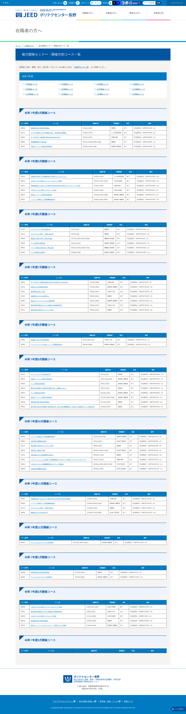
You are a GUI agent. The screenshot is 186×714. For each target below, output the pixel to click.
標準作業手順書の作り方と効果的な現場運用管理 (46, 305)
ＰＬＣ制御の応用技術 (38, 252)
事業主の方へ (135, 13)
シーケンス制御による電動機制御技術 (43, 199)
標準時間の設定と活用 (38, 291)
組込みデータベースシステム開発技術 (43, 301)
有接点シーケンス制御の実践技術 (41, 146)
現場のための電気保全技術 (39, 287)
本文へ (7, 3)
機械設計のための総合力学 (39, 512)
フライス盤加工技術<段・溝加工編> (42, 247)
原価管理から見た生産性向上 (40, 296)
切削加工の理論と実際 (38, 450)
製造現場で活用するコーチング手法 (42, 310)
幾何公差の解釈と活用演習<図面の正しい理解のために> (49, 388)
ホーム (18, 46)
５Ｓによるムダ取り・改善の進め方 (42, 234)
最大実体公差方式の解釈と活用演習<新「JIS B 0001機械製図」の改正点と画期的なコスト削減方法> (63, 406)
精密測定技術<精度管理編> (39, 621)
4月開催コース (31, 84)
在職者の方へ (111, 13)
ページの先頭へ (178, 709)
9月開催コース (67, 89)
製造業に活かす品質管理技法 (40, 340)
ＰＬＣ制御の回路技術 (38, 243)
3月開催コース (138, 94)
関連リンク (128, 701)
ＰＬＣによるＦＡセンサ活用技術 (41, 577)
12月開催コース (32, 94)
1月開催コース (67, 94)
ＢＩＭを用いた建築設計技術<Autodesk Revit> (46, 137)
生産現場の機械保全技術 (38, 441)
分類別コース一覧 (81, 67)
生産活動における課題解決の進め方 (42, 455)
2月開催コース (103, 94)
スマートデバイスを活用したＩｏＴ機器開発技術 (46, 344)
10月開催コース (103, 89)
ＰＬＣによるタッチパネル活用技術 (42, 542)
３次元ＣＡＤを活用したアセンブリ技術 (43, 190)
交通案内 (71, 3)
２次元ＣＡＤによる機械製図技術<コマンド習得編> (47, 464)
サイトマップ (177, 3)
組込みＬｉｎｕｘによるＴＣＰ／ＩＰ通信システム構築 (48, 625)
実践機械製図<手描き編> (39, 142)
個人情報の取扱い (87, 701)
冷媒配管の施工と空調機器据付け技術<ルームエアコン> (49, 176)
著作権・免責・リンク (110, 701)
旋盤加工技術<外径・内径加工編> (41, 238)
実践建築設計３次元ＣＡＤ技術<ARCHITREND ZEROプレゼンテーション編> (55, 185)
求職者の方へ (88, 13)
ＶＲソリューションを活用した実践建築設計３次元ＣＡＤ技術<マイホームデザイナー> (58, 459)
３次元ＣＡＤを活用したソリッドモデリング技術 (46, 181)
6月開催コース (103, 84)
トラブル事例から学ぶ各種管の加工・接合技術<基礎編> (49, 132)
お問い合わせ (58, 3)
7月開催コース (138, 84)
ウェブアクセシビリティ (64, 701)
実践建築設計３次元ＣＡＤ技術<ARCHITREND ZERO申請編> (51, 499)
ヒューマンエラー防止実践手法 (41, 229)
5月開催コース (67, 84)
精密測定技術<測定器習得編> (40, 128)
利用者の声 (159, 13)
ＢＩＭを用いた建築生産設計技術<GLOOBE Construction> (49, 282)
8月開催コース (31, 89)
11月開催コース (138, 89)
